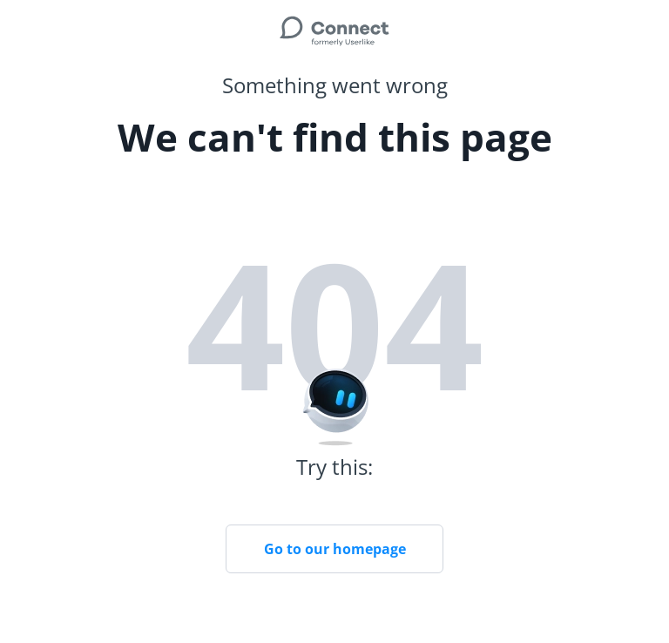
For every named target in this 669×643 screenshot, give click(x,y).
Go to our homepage (335, 548)
